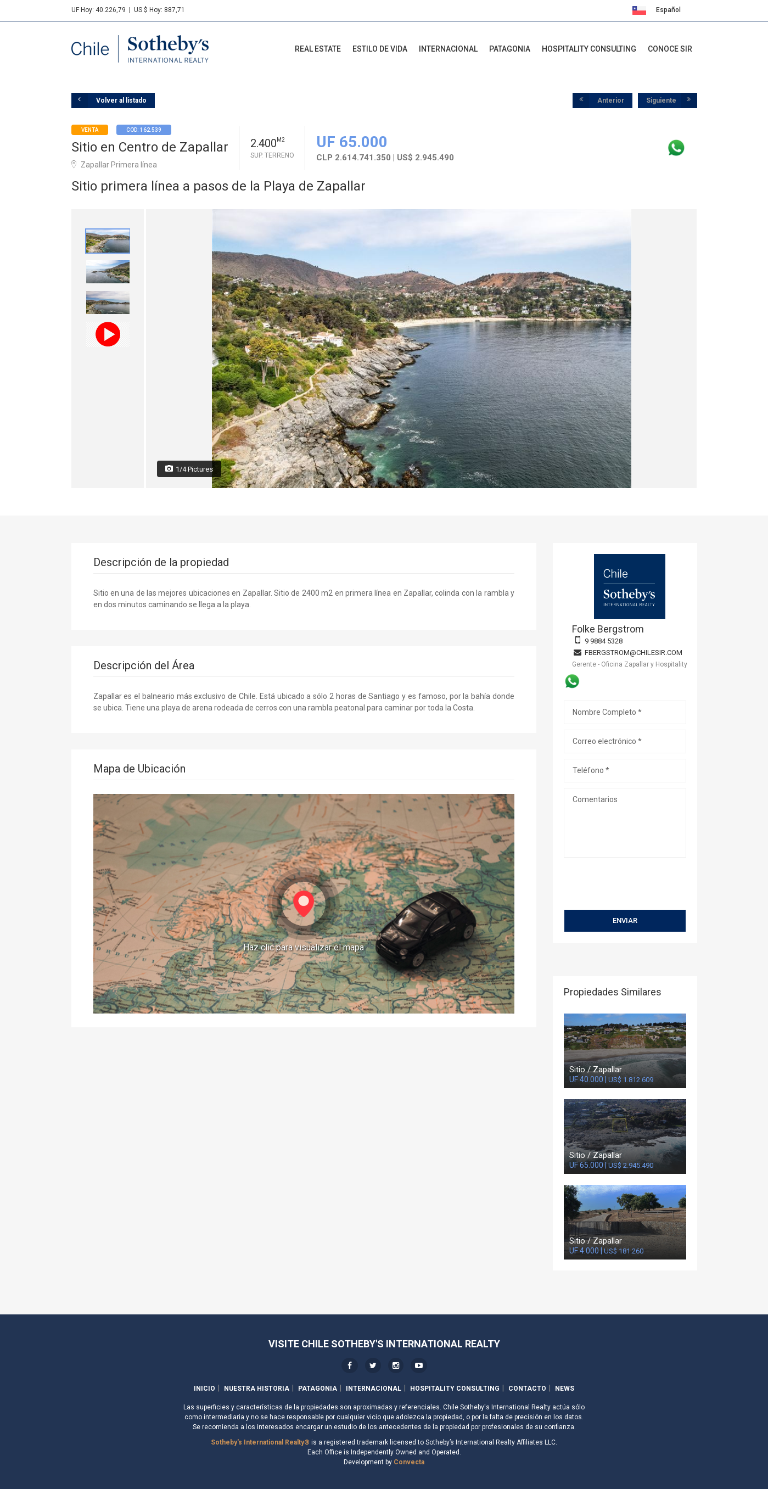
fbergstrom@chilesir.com (633, 652)
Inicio (204, 1388)
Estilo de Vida (379, 48)
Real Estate (318, 48)
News (564, 1388)
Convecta (409, 1462)
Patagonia (509, 48)
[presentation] (625, 879)
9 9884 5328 (604, 641)
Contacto (527, 1388)
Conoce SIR (670, 48)
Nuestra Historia (256, 1388)
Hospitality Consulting (589, 48)
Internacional (448, 48)
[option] (108, 241)
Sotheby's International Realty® (260, 1442)
